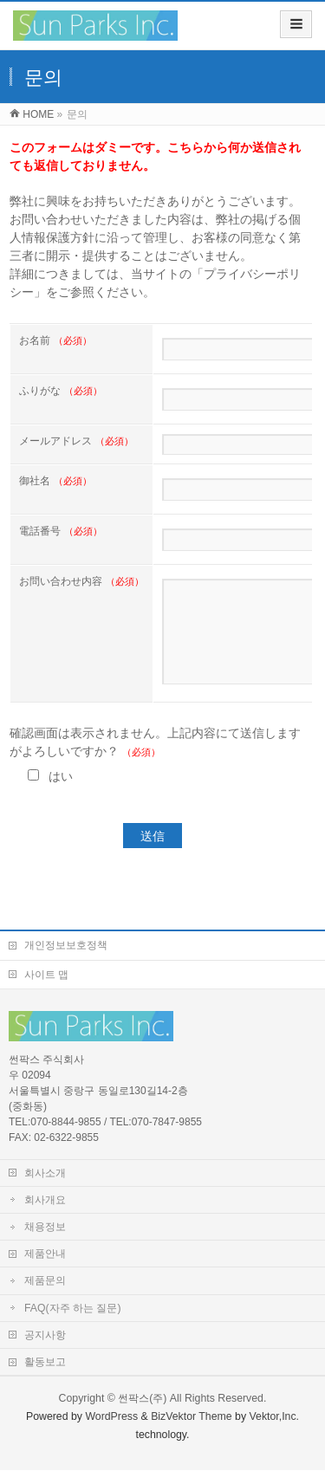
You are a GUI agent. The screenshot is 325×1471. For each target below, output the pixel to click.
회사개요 (45, 1201)
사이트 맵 (46, 975)
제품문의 (45, 1281)
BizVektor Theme (191, 1417)
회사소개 (45, 1174)
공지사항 (45, 1336)
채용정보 (45, 1228)
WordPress (111, 1417)
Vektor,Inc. (275, 1417)
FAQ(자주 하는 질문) (72, 1309)
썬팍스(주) (142, 1399)
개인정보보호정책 (65, 946)
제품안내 (45, 1254)
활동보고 (45, 1363)
